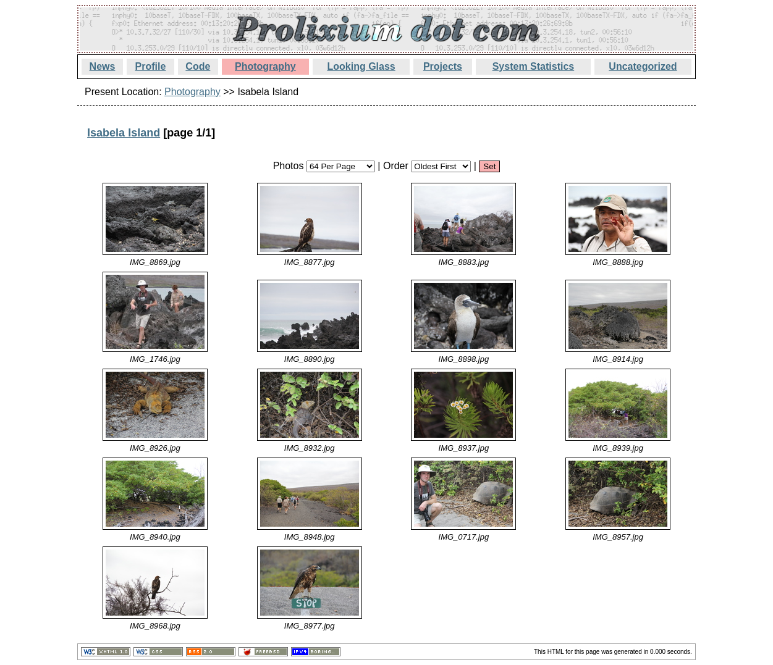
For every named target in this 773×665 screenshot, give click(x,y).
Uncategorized (643, 66)
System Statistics (533, 66)
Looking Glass (361, 66)
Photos (288, 166)
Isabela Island (123, 133)
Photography (265, 66)
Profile (150, 66)
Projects (442, 66)
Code (197, 66)
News (103, 66)
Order (395, 166)
